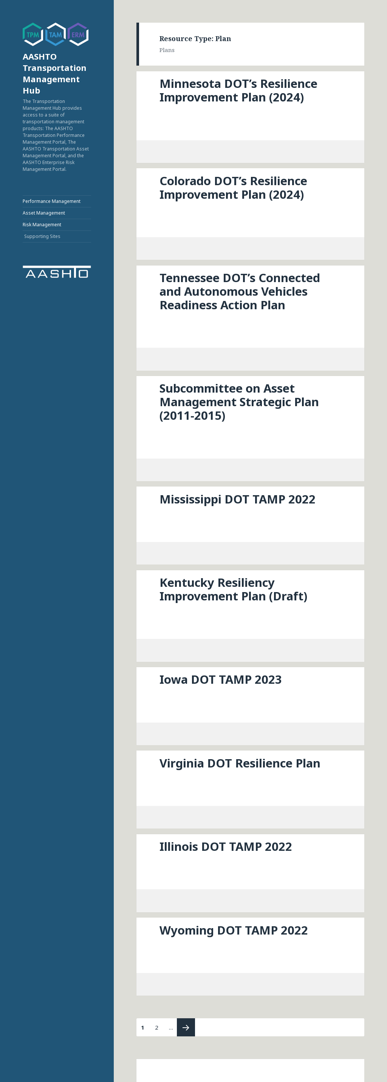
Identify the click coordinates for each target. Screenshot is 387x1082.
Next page (186, 1027)
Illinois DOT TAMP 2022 (225, 846)
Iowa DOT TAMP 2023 (220, 679)
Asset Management (44, 213)
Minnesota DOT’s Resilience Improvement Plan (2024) (238, 90)
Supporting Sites (42, 236)
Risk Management (42, 224)
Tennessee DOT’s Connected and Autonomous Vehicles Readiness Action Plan (239, 291)
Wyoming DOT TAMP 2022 (233, 930)
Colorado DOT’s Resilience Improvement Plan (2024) (233, 187)
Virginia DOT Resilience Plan (239, 763)
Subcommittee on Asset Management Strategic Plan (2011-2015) (239, 401)
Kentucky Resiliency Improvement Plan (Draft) (233, 589)
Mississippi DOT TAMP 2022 (237, 499)
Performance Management (51, 201)
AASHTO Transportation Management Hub (55, 73)
